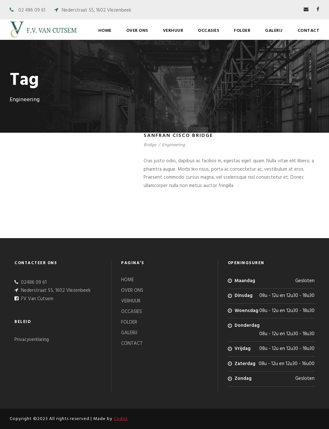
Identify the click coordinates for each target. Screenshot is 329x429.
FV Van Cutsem (36, 299)
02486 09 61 (33, 282)
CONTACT (309, 30)
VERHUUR (173, 30)
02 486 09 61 (31, 10)
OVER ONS (137, 30)
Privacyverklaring (31, 340)
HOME (104, 30)
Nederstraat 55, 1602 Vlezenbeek (96, 10)
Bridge (150, 145)
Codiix (121, 419)
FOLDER (242, 30)
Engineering (173, 145)
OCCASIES (208, 30)
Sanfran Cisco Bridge (178, 135)
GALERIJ (274, 30)
